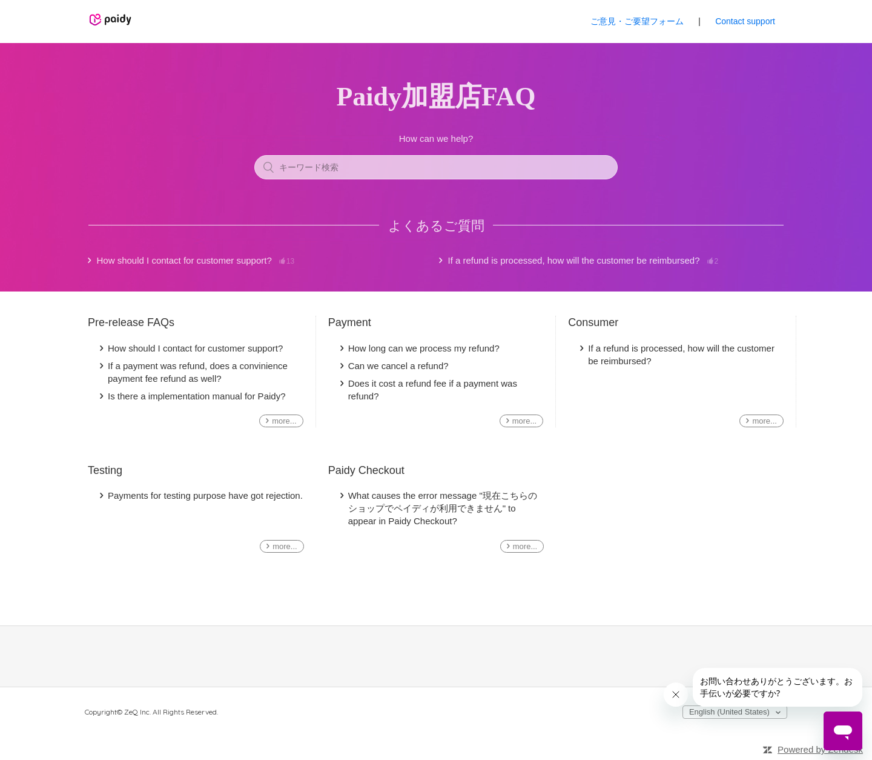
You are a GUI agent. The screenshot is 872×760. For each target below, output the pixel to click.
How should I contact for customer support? (196, 261)
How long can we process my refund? (424, 348)
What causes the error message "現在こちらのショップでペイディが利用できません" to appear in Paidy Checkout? (442, 508)
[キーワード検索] (436, 167)
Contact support (745, 21)
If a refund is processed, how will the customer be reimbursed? (583, 261)
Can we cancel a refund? (398, 366)
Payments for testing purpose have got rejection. (205, 495)
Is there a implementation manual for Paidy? (197, 396)
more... (284, 420)
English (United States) (730, 711)
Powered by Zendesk (820, 749)
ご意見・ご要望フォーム (637, 21)
